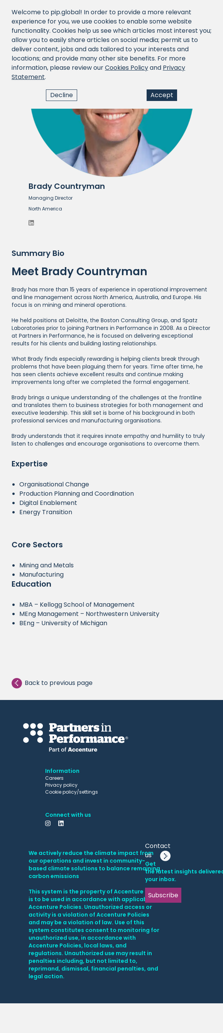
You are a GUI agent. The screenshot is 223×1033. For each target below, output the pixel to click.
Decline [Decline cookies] (61, 95)
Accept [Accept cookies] (161, 95)
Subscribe (163, 895)
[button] (112, 118)
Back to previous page (52, 683)
